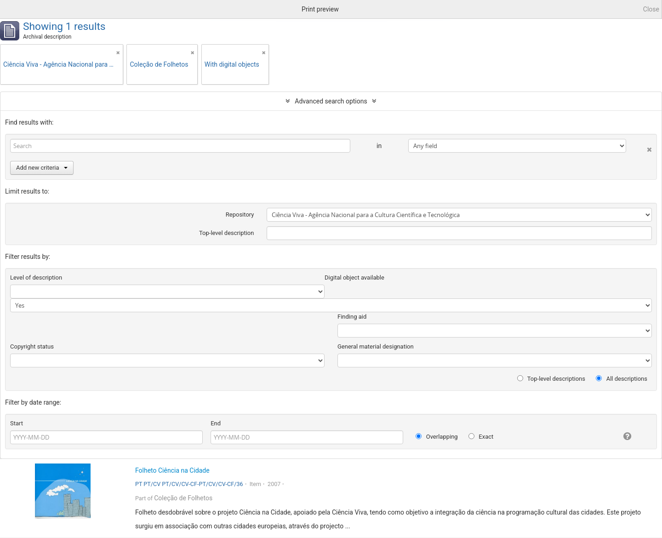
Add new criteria (42, 167)
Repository (240, 214)
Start (16, 423)
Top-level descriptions (551, 378)
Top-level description (226, 232)
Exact (480, 436)
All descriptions (621, 378)
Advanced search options (331, 101)
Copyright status (32, 346)
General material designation (375, 346)
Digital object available (354, 277)
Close (651, 9)
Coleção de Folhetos (183, 498)
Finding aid (351, 316)
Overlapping (436, 436)
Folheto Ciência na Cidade (172, 470)
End (216, 423)
